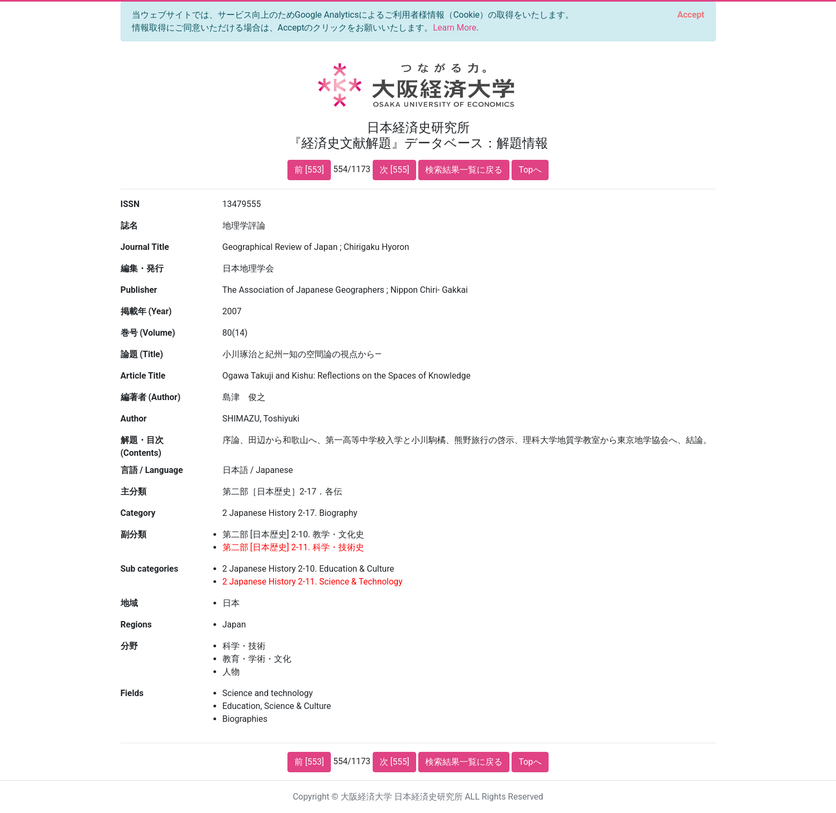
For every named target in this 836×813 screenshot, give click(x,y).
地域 (129, 603)
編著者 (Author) (151, 397)
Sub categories (150, 569)
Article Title (143, 376)
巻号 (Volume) (148, 333)
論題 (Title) (142, 354)
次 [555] (394, 170)
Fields (132, 693)
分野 (129, 646)
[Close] (691, 15)
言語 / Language (152, 470)
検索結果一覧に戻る (463, 170)
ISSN (130, 204)
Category (138, 513)
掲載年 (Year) (146, 311)
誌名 (129, 225)
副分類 (133, 534)
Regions (136, 624)
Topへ (530, 170)
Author (134, 418)
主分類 (133, 491)
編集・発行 (142, 268)
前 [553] (309, 170)
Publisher (139, 290)
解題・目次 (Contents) (142, 446)
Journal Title (145, 247)
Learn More (454, 28)
